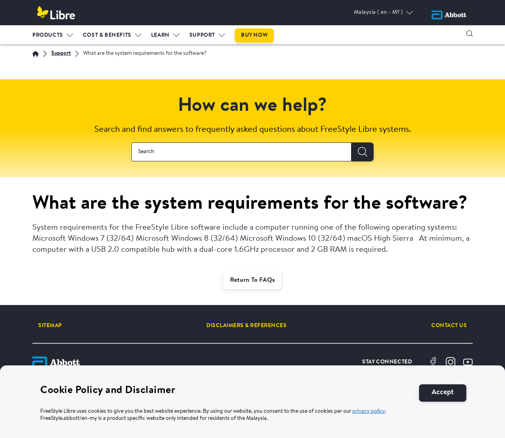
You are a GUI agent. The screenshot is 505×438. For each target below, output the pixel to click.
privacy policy (368, 411)
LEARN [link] (160, 35)
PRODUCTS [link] (47, 35)
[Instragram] (450, 362)
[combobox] (241, 151)
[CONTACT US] (449, 325)
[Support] (61, 54)
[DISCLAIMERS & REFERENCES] (246, 325)
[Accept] (442, 392)
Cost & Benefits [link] (107, 35)
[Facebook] (433, 362)
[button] (469, 33)
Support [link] (202, 35)
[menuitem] (52, 33)
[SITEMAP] (50, 325)
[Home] (35, 54)
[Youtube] (468, 362)
